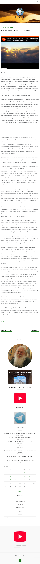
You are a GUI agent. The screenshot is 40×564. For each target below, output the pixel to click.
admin (2, 33)
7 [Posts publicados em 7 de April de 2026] (15, 476)
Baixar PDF (4, 321)
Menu (3, 2)
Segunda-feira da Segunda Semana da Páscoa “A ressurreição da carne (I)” (20, 433)
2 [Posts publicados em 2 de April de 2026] (24, 472)
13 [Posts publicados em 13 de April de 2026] (10, 480)
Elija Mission (20, 17)
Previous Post (6, 330)
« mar (19, 491)
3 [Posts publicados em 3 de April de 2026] (29, 472)
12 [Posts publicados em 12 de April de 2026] (6, 480)
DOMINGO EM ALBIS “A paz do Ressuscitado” (20, 437)
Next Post (35, 330)
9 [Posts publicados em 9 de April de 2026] (24, 476)
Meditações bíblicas (8, 27)
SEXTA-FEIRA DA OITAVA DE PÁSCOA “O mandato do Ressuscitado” (20, 446)
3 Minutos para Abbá (20, 501)
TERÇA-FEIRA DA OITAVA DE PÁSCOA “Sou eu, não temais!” (20, 460)
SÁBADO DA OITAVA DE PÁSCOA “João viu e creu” (20, 442)
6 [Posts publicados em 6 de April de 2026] (10, 476)
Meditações (20, 504)
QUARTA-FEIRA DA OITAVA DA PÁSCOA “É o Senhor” (20, 456)
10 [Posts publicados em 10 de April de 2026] (29, 476)
